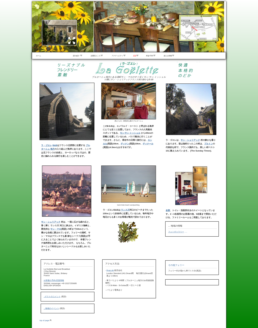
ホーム (38, 56)
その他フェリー (176, 265)
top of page (45, 320)
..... (177, 232)
